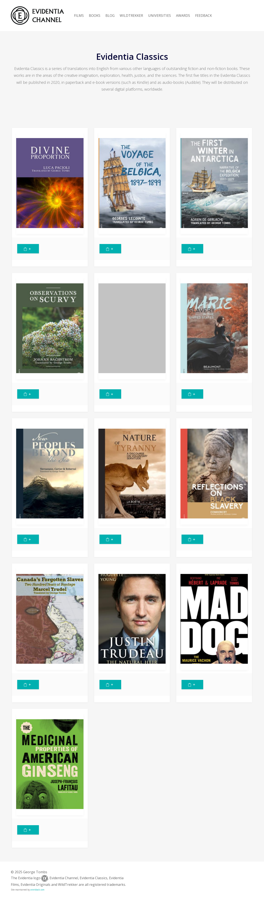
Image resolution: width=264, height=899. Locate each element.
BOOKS (94, 15)
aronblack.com (37, 889)
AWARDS (183, 15)
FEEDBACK (203, 15)
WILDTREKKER (131, 15)
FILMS (79, 15)
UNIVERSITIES (159, 15)
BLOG (110, 15)
